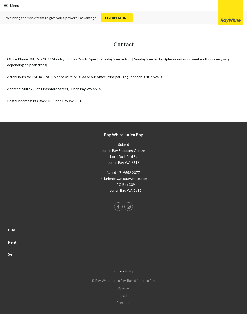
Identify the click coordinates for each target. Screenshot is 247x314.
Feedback (124, 303)
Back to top (126, 271)
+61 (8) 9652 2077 (126, 172)
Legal (123, 296)
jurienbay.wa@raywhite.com (125, 178)
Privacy (123, 289)
